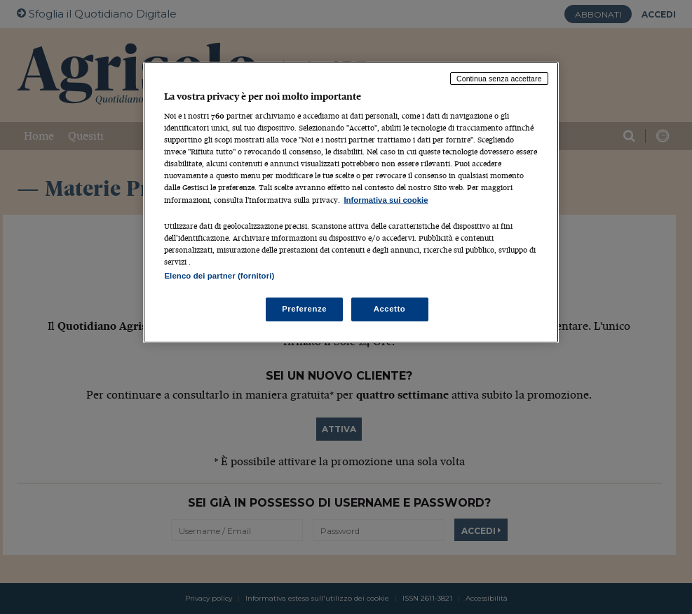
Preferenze (304, 309)
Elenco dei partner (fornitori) (219, 276)
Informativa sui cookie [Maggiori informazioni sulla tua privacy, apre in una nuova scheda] (386, 200)
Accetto (390, 309)
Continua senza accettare (499, 78)
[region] (350, 202)
